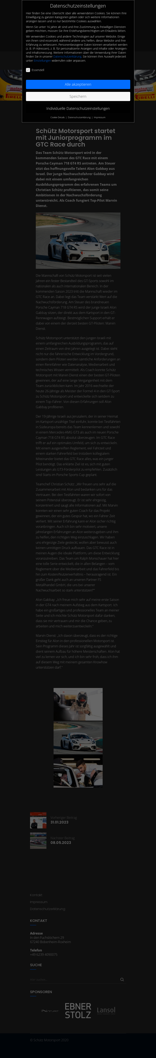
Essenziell (35, 67)
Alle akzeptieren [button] (78, 81)
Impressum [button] (99, 114)
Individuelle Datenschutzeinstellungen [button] (78, 105)
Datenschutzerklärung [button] (79, 114)
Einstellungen (42, 58)
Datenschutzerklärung (67, 54)
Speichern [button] (78, 93)
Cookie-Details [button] (58, 114)
